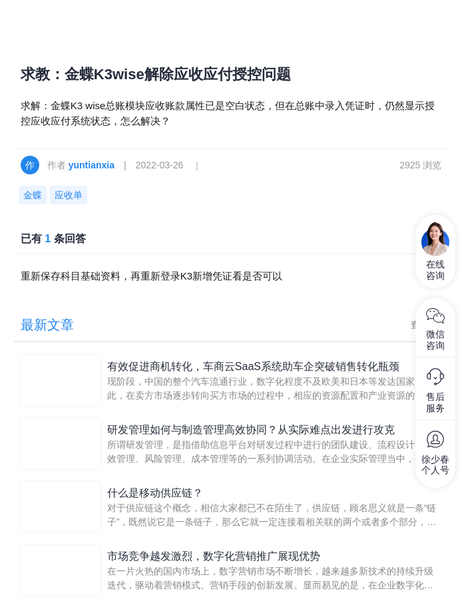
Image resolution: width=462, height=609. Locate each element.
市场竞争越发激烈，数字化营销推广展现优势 (213, 556)
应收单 (69, 195)
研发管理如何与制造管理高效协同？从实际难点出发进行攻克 (251, 429)
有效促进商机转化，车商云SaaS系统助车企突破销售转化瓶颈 (253, 366)
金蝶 (32, 195)
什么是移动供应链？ (155, 493)
